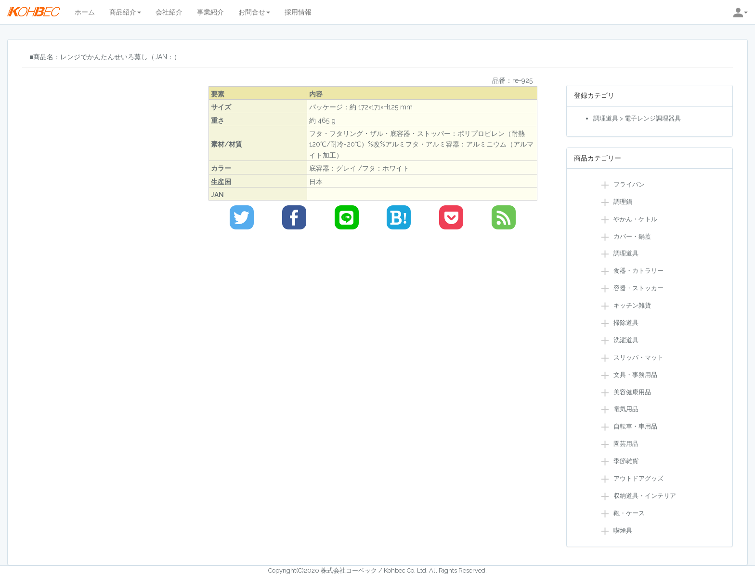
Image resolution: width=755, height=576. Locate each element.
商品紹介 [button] (125, 12)
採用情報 (298, 12)
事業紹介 (210, 12)
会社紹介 (169, 12)
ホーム (85, 12)
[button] (740, 12)
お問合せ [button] (254, 12)
